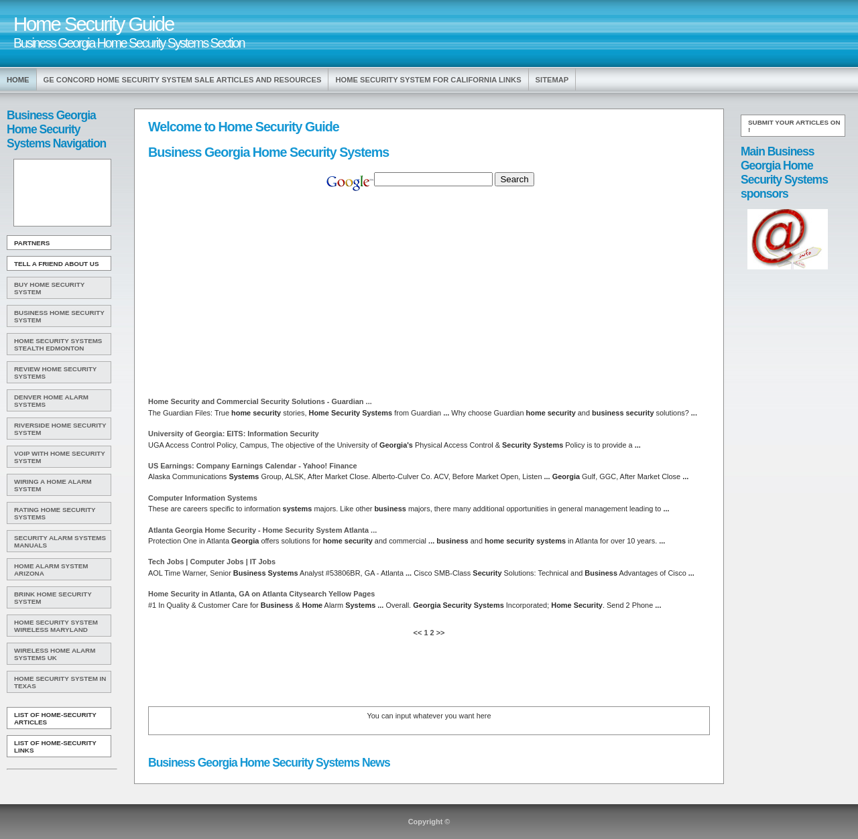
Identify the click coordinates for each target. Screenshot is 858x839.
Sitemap (552, 80)
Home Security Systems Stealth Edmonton (58, 344)
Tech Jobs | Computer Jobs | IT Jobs (211, 562)
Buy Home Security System (49, 288)
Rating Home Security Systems (55, 513)
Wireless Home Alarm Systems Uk (54, 654)
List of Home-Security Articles (55, 718)
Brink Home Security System (53, 597)
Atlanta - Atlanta (262, 530)
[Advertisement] (61, 193)
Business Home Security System (59, 316)
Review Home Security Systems (55, 372)
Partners (32, 243)
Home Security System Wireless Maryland (56, 626)
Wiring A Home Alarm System (53, 485)
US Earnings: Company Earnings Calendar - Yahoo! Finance (252, 466)
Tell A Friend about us (56, 263)
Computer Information (202, 498)
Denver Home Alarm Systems (51, 400)
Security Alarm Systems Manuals (60, 541)
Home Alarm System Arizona (51, 569)
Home (18, 80)
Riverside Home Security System (60, 429)
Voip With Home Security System (59, 457)
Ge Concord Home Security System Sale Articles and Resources (183, 80)
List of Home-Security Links (55, 746)
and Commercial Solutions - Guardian (260, 401)
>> (439, 633)
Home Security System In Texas (60, 682)
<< (419, 633)
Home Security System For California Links (428, 80)
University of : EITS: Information (233, 434)
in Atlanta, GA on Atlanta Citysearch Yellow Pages (261, 594)
